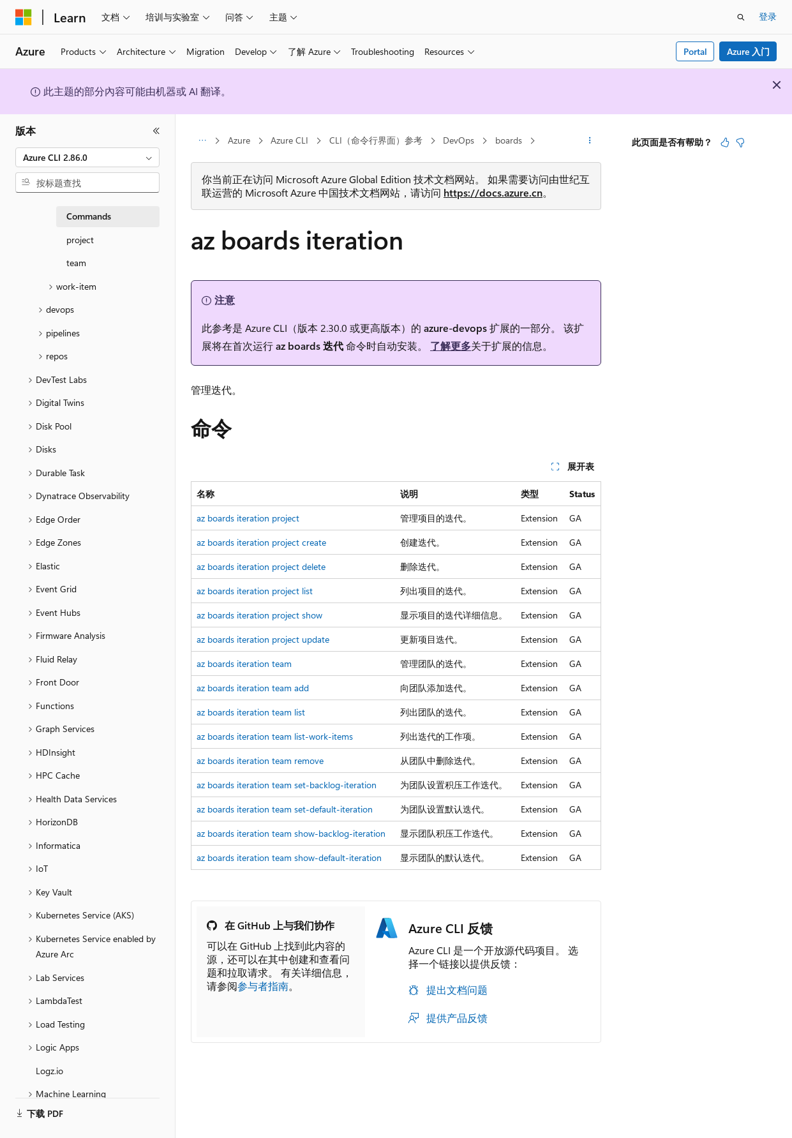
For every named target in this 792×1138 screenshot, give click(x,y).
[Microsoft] (23, 17)
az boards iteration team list (251, 712)
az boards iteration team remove (260, 760)
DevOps (458, 140)
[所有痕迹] (202, 141)
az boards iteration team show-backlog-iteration (291, 833)
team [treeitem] (76, 263)
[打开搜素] (741, 17)
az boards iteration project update (263, 639)
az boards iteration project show (259, 615)
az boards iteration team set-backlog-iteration (287, 785)
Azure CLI (289, 140)
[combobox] (87, 157)
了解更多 (450, 345)
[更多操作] (590, 141)
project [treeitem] (80, 240)
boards (508, 140)
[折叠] (156, 130)
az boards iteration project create (261, 542)
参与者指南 (262, 985)
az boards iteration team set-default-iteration (285, 809)
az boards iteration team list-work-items (275, 736)
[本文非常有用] (725, 142)
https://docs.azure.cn (493, 192)
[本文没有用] (740, 142)
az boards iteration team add (253, 688)
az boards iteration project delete (261, 566)
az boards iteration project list (255, 591)
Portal (695, 51)
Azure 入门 (748, 51)
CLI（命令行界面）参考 (375, 140)
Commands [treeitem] (88, 216)
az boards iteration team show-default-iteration (289, 857)
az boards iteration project (248, 518)
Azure (239, 140)
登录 (768, 16)
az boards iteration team (244, 663)
